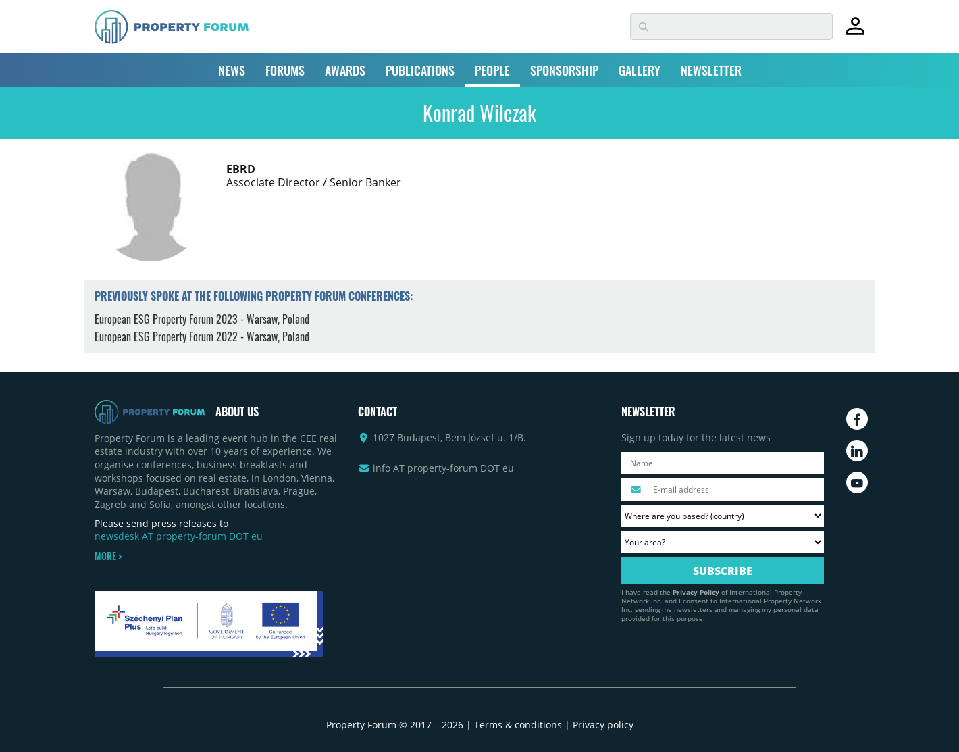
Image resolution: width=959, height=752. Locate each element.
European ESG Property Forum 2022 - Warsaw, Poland (202, 336)
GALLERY (639, 70)
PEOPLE (492, 70)
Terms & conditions (518, 724)
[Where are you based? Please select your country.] (722, 516)
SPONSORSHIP (564, 70)
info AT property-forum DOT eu (443, 467)
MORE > (108, 556)
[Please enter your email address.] (722, 489)
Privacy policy (603, 724)
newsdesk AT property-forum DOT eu (179, 536)
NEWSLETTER (711, 70)
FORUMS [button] (285, 70)
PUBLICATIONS (420, 70)
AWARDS (345, 70)
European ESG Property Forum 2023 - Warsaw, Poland (202, 319)
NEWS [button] (231, 70)
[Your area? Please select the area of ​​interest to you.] (722, 542)
